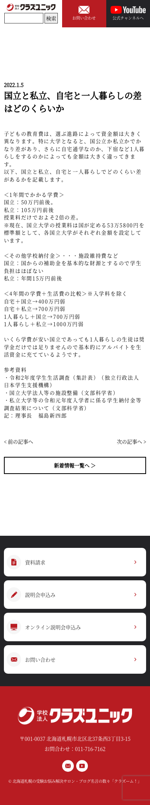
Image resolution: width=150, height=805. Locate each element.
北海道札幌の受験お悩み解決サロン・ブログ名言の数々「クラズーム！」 (76, 781)
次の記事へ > (131, 441)
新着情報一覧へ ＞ (75, 465)
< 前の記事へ (18, 441)
